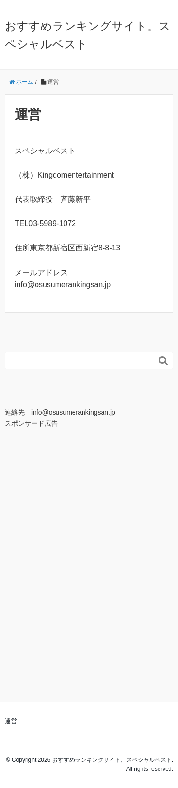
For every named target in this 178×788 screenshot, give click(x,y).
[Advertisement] (89, 539)
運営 (11, 721)
